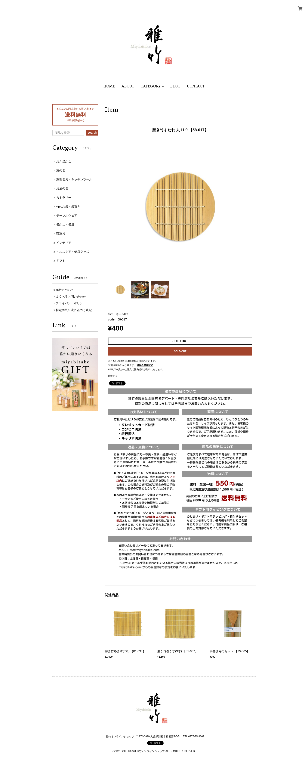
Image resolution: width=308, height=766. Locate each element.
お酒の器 (62, 188)
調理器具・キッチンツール (74, 179)
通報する (112, 376)
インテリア (63, 242)
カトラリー (63, 197)
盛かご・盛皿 (65, 224)
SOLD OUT (180, 351)
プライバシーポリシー (71, 303)
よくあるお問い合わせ (71, 296)
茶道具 (60, 233)
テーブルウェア (66, 215)
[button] (152, 86)
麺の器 (60, 170)
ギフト (60, 260)
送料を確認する (145, 365)
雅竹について (65, 290)
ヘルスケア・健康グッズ (72, 251)
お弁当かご (63, 161)
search (92, 132)
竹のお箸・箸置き (68, 206)
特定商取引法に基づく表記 (74, 310)
